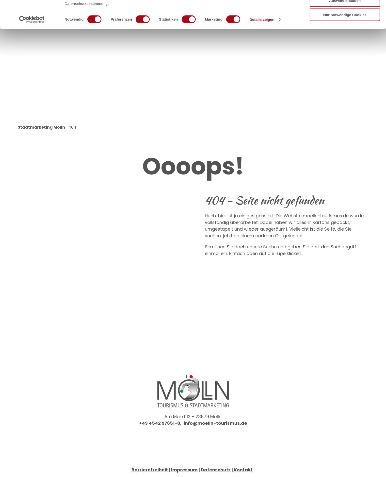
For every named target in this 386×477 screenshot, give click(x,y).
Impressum (184, 470)
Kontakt (243, 470)
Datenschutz (216, 470)
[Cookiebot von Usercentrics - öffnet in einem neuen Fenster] (31, 46)
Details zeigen (261, 46)
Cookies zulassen (344, 12)
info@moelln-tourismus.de (215, 423)
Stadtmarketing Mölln (41, 127)
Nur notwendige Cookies (345, 41)
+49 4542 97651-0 (159, 423)
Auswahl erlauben (345, 27)
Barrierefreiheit (149, 470)
